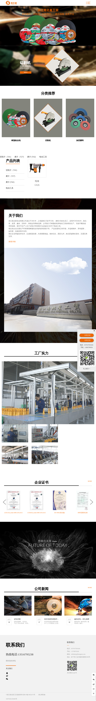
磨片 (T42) (31, 157)
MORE (90, 481)
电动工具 (43, 157)
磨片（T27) (19, 157)
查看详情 (12, 242)
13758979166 (75, 651)
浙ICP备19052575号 (29, 694)
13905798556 (89, 347)
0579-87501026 (75, 648)
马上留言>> (86, 368)
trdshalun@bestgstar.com (78, 654)
